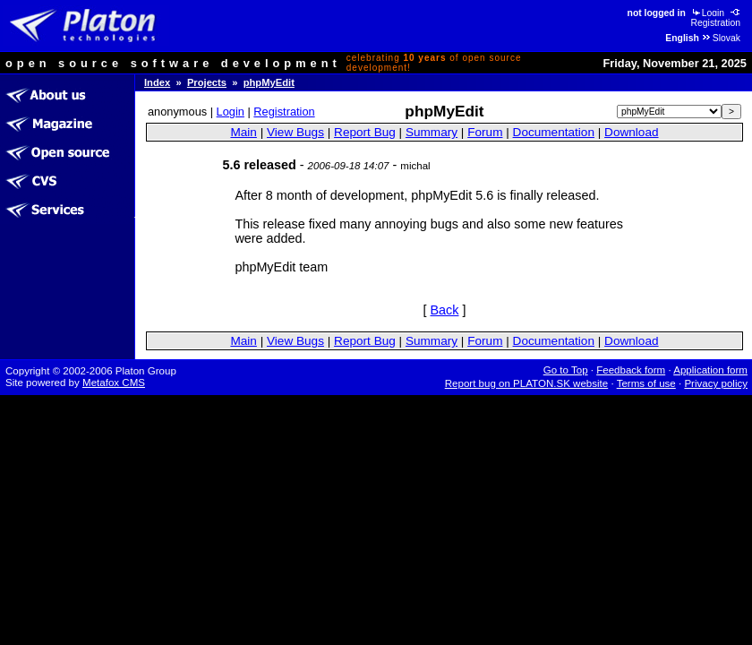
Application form (710, 370)
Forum (484, 132)
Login (707, 13)
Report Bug (365, 132)
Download (631, 132)
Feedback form (630, 370)
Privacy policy (716, 383)
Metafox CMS (113, 382)
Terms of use (646, 383)
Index (157, 82)
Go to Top (565, 370)
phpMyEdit (269, 82)
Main (243, 132)
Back (445, 310)
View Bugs (295, 132)
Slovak (720, 38)
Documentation (553, 132)
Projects (206, 82)
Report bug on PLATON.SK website (527, 383)
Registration (716, 18)
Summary (431, 132)
